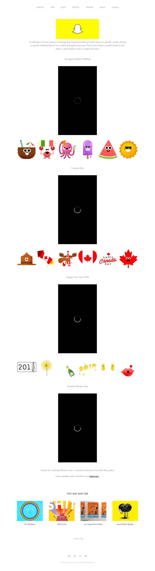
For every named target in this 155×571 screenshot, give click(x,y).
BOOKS (75, 7)
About (102, 7)
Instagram (94, 476)
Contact (115, 7)
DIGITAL (40, 7)
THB (52, 7)
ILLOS (63, 7)
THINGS (89, 7)
